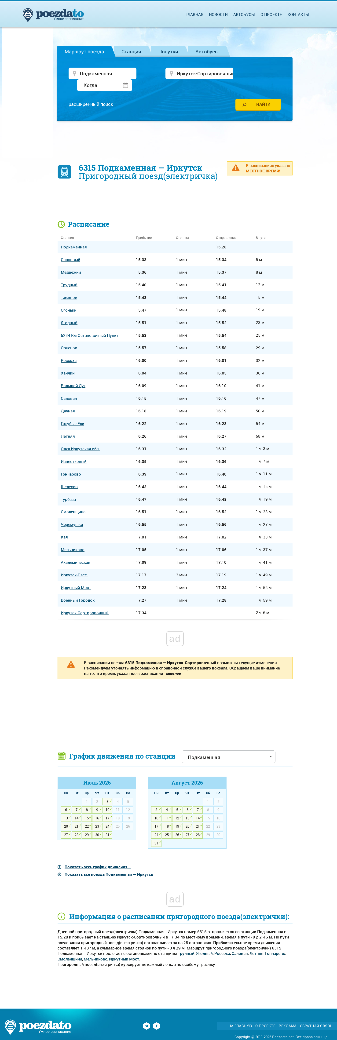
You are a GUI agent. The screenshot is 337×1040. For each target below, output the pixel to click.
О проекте (271, 14)
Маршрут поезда (84, 51)
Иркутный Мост (124, 947)
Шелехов (69, 475)
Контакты (298, 14)
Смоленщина (70, 947)
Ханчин (68, 362)
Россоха (222, 942)
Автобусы (207, 51)
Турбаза (68, 488)
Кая (64, 526)
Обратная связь (316, 1015)
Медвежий (71, 261)
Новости (218, 14)
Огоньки (69, 299)
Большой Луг (73, 374)
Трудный (186, 942)
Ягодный (204, 942)
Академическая (75, 551)
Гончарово (275, 942)
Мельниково (95, 947)
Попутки (168, 51)
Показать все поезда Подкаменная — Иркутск (109, 863)
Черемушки (72, 513)
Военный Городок (78, 589)
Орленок (69, 337)
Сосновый (70, 248)
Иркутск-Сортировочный (85, 601)
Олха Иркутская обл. (80, 437)
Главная (194, 14)
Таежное (69, 286)
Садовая (240, 942)
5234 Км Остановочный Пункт (89, 324)
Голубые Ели (72, 412)
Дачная (68, 400)
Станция (131, 51)
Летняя (256, 942)
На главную (240, 1015)
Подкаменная (74, 236)
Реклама (288, 1015)
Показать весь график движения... (98, 855)
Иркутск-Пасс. (74, 564)
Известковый (74, 450)
